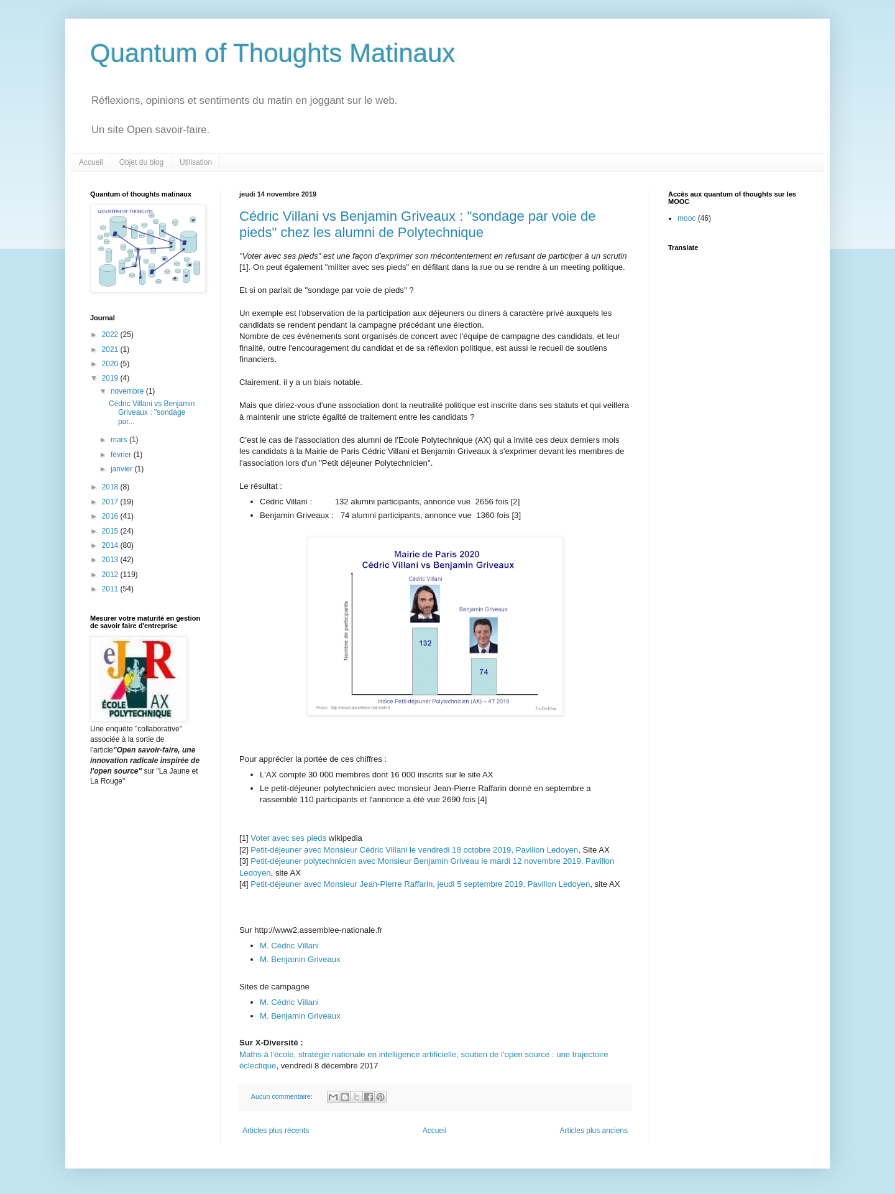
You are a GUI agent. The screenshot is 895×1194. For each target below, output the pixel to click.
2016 (111, 516)
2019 (111, 378)
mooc (686, 218)
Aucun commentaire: (282, 1096)
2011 (111, 589)
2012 (111, 574)
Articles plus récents (275, 1130)
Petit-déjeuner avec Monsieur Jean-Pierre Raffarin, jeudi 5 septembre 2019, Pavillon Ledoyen (420, 884)
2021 (111, 349)
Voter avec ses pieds (289, 838)
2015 (111, 531)
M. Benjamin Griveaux (300, 959)
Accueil (91, 162)
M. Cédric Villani (289, 945)
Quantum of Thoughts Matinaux (273, 53)
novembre (128, 391)
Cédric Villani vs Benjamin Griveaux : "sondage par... (152, 412)
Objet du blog (141, 162)
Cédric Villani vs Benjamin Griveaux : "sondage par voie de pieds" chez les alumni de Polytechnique (417, 224)
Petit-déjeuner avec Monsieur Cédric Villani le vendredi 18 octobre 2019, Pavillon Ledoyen (414, 849)
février (122, 454)
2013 (111, 559)
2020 (111, 363)
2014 (111, 545)
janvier (123, 469)
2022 (111, 334)
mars (120, 439)
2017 (111, 501)
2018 (111, 487)
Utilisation (196, 162)
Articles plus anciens (594, 1130)
